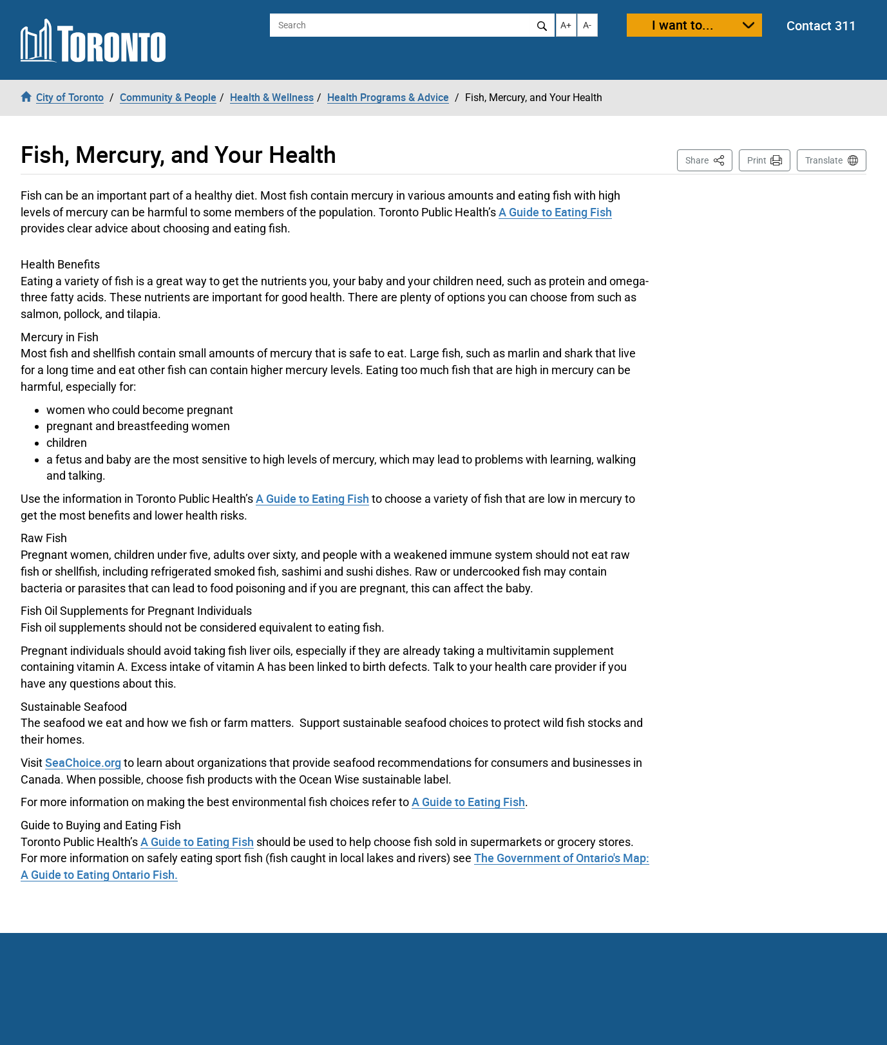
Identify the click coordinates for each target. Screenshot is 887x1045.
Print (757, 160)
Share (708, 159)
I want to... (683, 24)
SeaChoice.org (83, 762)
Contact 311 (821, 25)
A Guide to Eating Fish (555, 212)
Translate (824, 160)
